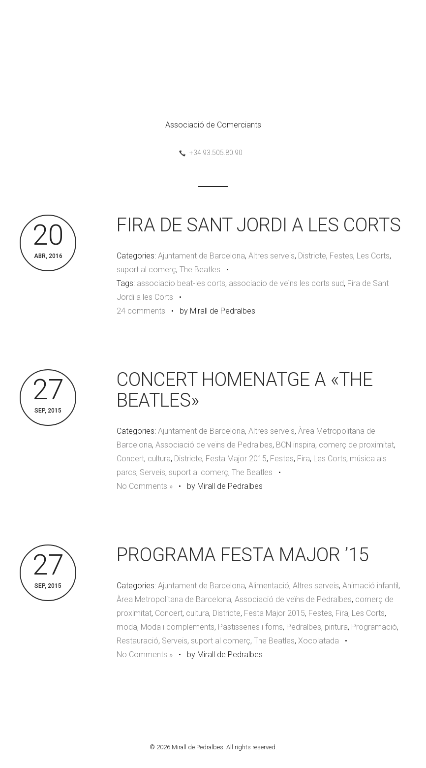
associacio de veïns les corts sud (286, 283)
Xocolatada (318, 640)
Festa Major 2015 (236, 458)
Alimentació (268, 585)
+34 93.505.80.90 (216, 153)
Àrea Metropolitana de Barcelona (174, 599)
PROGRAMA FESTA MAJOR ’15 (243, 555)
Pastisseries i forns (250, 627)
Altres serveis (271, 255)
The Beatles (200, 269)
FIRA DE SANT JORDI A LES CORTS (259, 225)
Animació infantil (370, 585)
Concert (130, 458)
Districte (312, 255)
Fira (303, 458)
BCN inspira (295, 444)
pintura (336, 627)
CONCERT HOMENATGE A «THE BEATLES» (245, 390)
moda (127, 627)
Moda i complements (177, 627)
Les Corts (373, 255)
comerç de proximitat (356, 444)
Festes (341, 255)
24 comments (141, 311)
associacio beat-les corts (181, 283)
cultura (159, 458)
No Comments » (145, 486)
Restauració (137, 640)
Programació (374, 627)
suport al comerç (146, 269)
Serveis (152, 472)
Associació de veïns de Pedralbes (214, 444)
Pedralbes (303, 627)
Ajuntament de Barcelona (201, 255)
